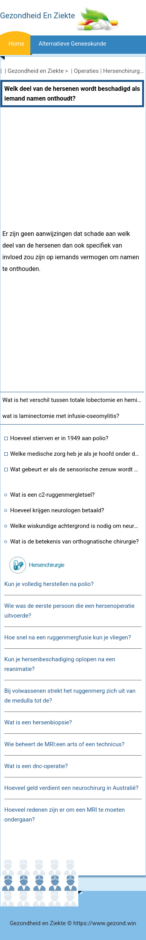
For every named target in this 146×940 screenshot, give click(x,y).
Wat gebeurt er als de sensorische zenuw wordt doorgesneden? (75, 469)
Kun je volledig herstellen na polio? (48, 584)
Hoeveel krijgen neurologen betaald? (57, 510)
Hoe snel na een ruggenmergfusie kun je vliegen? (67, 637)
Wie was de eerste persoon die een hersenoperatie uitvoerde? (69, 610)
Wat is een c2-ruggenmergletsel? (52, 494)
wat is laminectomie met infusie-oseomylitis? (60, 416)
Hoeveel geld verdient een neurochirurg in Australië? (71, 787)
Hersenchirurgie (123, 70)
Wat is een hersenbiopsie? (38, 722)
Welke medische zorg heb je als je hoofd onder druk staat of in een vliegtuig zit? (75, 453)
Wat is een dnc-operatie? (36, 766)
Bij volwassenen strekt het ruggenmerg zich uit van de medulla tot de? (69, 695)
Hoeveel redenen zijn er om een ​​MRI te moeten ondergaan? (64, 814)
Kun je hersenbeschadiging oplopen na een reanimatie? (59, 664)
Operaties (86, 70)
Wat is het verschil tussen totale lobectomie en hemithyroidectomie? (73, 400)
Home (16, 43)
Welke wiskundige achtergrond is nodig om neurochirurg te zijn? (75, 525)
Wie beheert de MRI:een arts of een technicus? (64, 744)
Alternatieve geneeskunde (72, 43)
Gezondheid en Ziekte (36, 70)
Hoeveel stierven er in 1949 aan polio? (59, 438)
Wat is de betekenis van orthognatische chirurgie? (74, 541)
